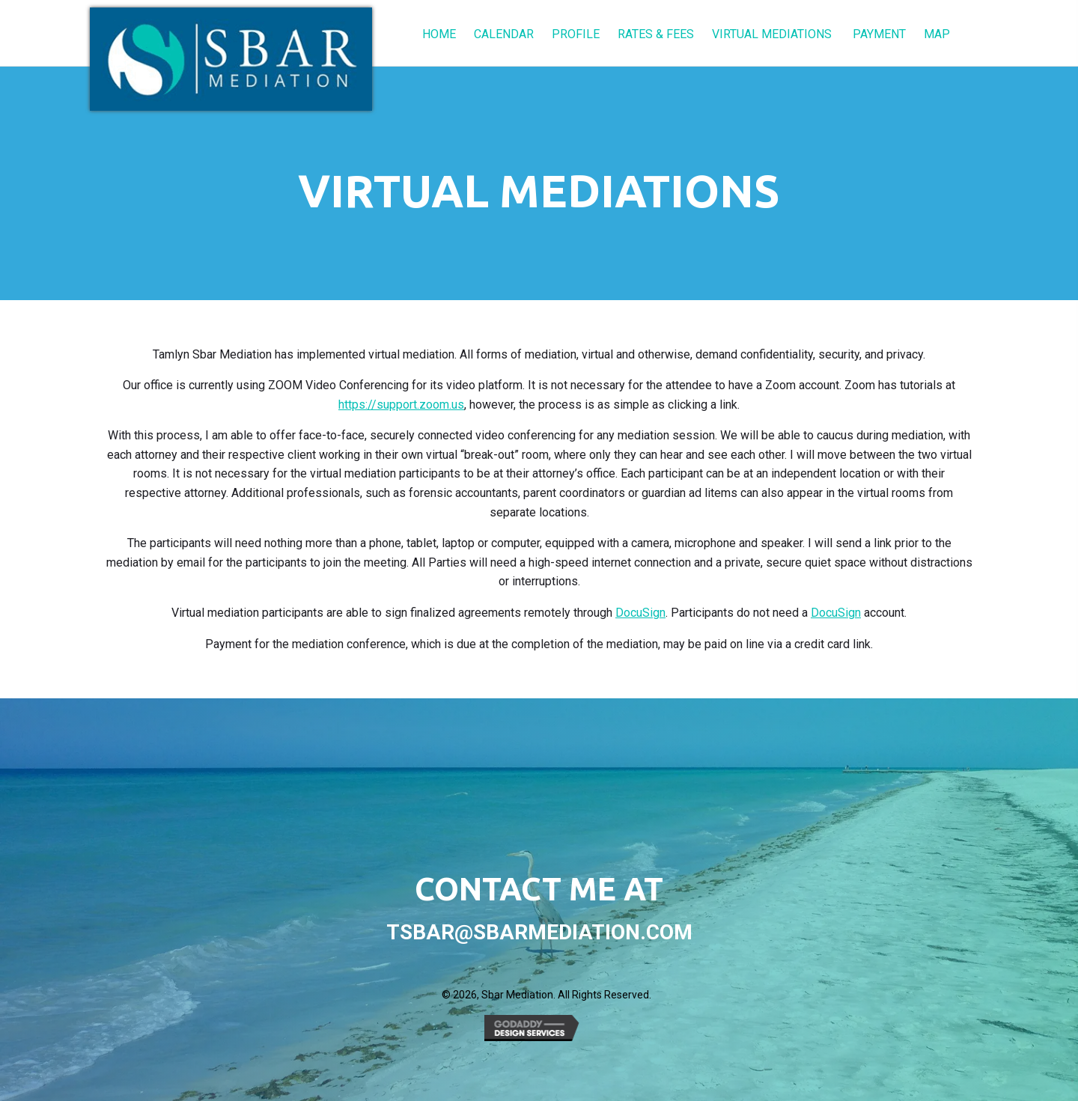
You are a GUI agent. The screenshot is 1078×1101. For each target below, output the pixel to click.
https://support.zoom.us (401, 404)
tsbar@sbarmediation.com (539, 932)
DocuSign (640, 613)
